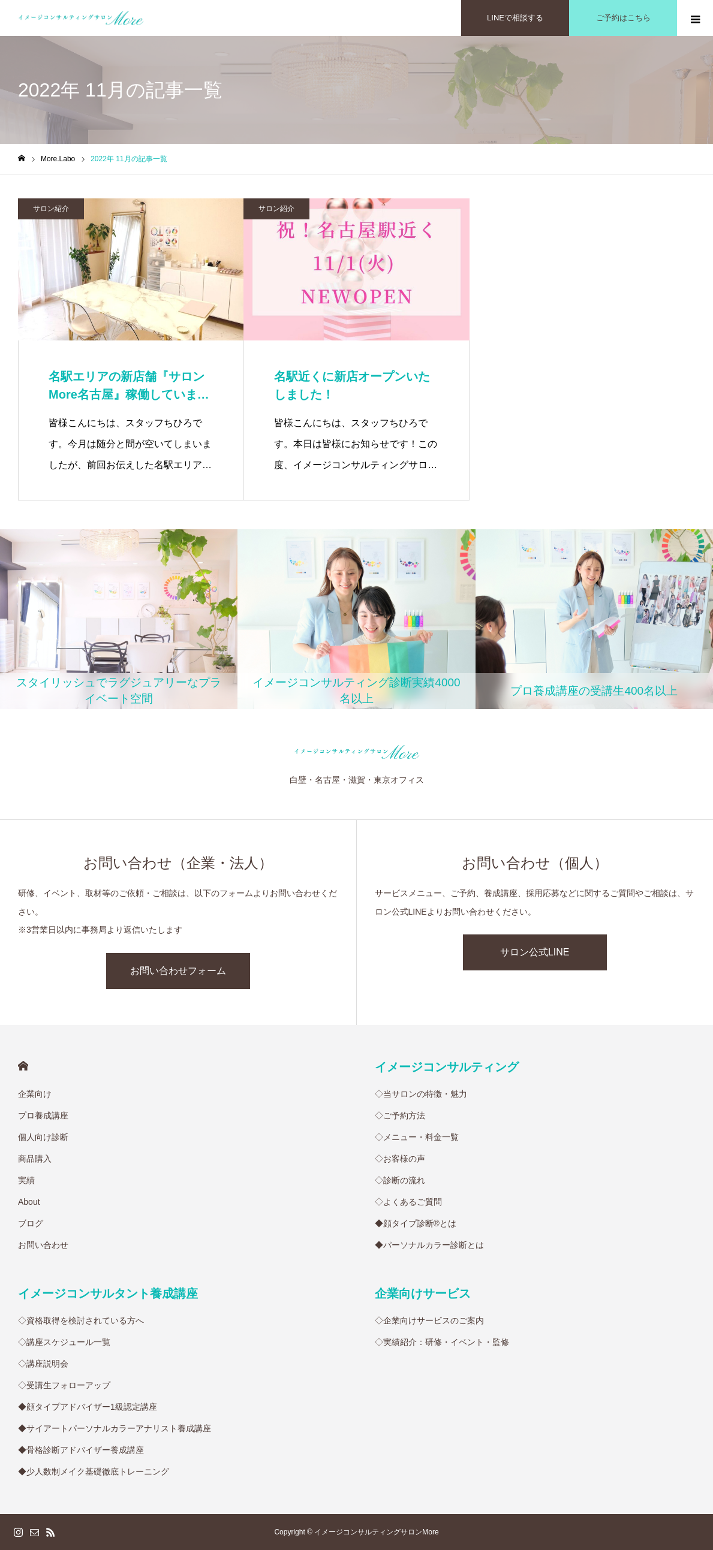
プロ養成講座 (43, 1115)
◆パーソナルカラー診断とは (429, 1245)
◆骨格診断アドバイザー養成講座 (81, 1450)
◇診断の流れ (400, 1180)
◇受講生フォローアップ (64, 1385)
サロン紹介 (51, 208)
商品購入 (35, 1158)
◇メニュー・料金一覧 (417, 1137)
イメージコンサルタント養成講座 (108, 1293)
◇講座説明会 (43, 1363)
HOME (23, 1066)
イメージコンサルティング (447, 1066)
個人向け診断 (43, 1137)
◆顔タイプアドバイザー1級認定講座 (87, 1407)
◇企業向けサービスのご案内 (429, 1320)
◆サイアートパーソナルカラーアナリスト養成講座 (114, 1428)
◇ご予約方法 (400, 1115)
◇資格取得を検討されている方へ (81, 1320)
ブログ (30, 1223)
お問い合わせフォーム (178, 971)
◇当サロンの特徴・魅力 (421, 1094)
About (29, 1202)
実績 (26, 1180)
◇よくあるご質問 (408, 1202)
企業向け (35, 1094)
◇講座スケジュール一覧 (64, 1342)
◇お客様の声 (400, 1158)
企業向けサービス (423, 1293)
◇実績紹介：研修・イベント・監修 (442, 1342)
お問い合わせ (43, 1245)
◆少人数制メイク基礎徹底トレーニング (93, 1471)
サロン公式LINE (535, 952)
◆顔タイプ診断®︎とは (415, 1223)
